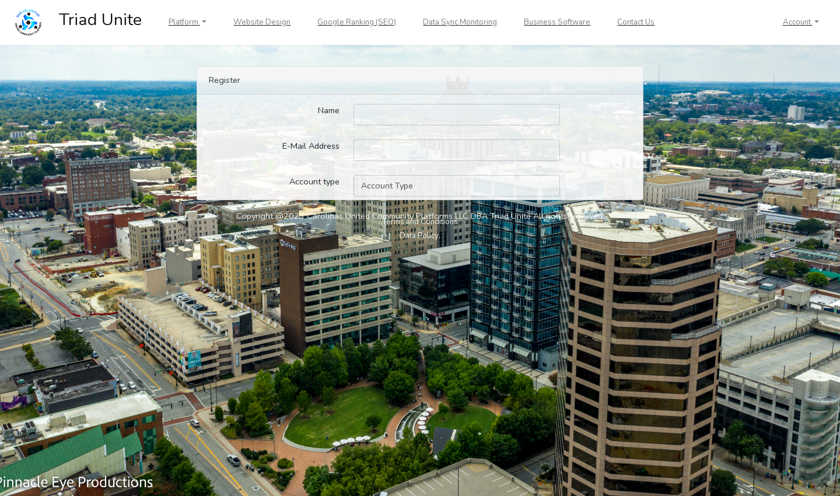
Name (329, 110)
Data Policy (419, 235)
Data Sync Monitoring (460, 22)
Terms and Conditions (420, 221)
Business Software (557, 22)
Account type (314, 181)
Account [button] (798, 22)
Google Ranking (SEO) (356, 22)
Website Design (261, 22)
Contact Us (635, 22)
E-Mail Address (311, 146)
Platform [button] (184, 22)
